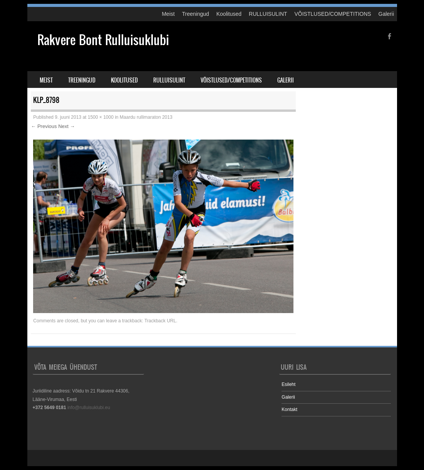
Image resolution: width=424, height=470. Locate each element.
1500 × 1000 (101, 117)
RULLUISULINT (268, 14)
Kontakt (289, 409)
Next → (66, 126)
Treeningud (195, 14)
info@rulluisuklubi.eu (88, 407)
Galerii (386, 14)
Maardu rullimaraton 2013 (146, 117)
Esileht (288, 384)
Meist (168, 14)
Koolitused (228, 14)
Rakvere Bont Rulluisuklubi (103, 39)
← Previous (44, 126)
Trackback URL (160, 320)
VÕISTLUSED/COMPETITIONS (333, 14)
